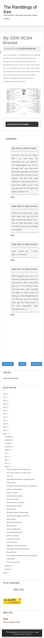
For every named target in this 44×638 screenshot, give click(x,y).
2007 (4, 430)
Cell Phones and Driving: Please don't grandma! (22, 556)
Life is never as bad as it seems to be (19, 473)
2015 (4, 404)
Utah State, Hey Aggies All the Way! (18, 516)
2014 (4, 407)
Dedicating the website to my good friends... (21, 479)
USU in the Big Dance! (14, 529)
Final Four (10, 476)
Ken (6, 619)
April (6, 463)
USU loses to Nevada (13, 539)
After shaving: (11, 519)
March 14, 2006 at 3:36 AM (27, 269)
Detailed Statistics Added (15, 496)
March (7, 466)
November (8, 440)
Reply (12, 197)
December (8, 437)
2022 (4, 394)
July (6, 453)
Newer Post (7, 364)
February (8, 566)
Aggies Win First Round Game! (16, 546)
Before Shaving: (12, 526)
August (7, 450)
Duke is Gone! (11, 483)
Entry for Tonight (12, 493)
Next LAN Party (12, 552)
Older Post (36, 364)
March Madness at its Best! (15, 503)
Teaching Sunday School (14, 532)
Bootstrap (31, 632)
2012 (4, 414)
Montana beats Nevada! (14, 506)
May (6, 460)
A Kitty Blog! (10, 559)
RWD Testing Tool (26, 634)
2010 (4, 420)
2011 (4, 417)
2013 (4, 411)
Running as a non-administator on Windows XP (22, 486)
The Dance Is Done (13, 499)
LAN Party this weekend (14, 489)
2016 (4, 401)
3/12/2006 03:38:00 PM (26, 48)
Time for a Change (13, 536)
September (8, 447)
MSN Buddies (11, 509)
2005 (4, 573)
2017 (4, 397)
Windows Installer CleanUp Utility (17, 512)
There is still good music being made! (19, 469)
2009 (4, 424)
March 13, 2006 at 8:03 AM (27, 244)
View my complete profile (11, 622)
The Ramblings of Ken (20, 9)
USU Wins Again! (12, 542)
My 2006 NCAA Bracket (14, 522)
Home (22, 364)
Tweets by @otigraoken (10, 378)
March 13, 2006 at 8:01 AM (27, 206)
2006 (4, 434)
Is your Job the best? (13, 562)
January (7, 569)
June (6, 457)
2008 (4, 427)
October (7, 443)
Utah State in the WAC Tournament (18, 549)
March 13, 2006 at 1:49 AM (26, 148)
